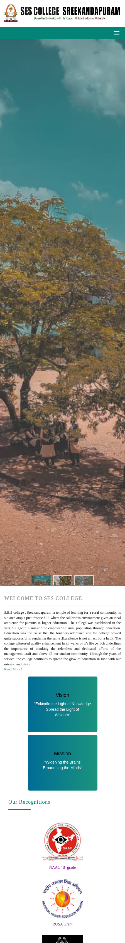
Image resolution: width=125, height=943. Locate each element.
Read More (13, 669)
